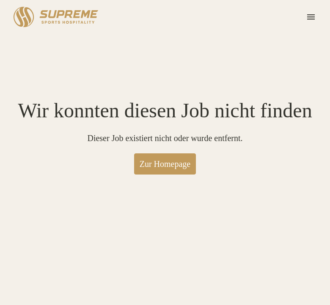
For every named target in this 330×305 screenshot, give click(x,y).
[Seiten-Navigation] (311, 16)
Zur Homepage (165, 188)
